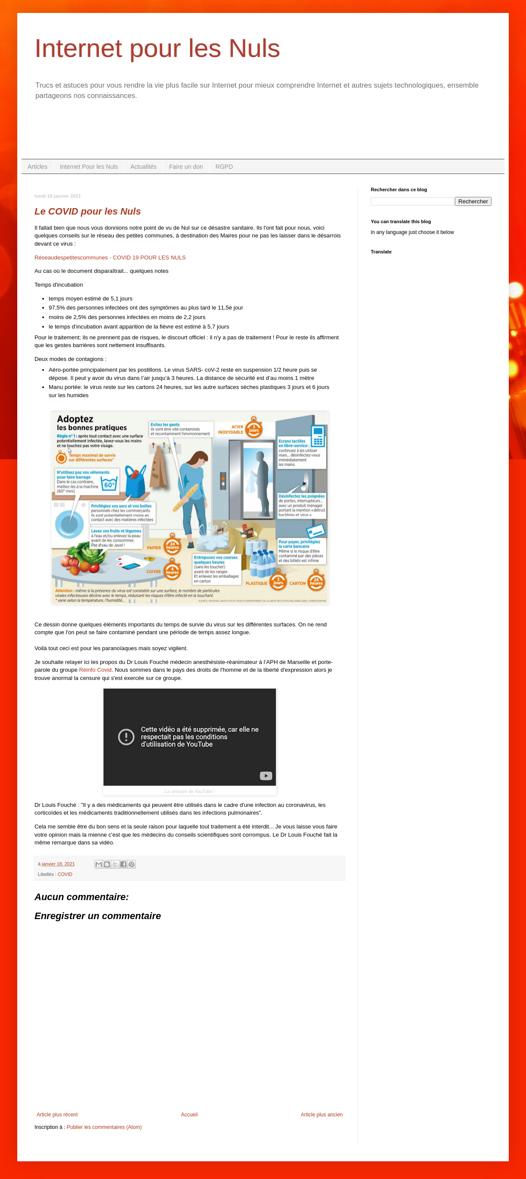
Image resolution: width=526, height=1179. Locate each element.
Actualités (144, 166)
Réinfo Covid (95, 670)
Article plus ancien (322, 1115)
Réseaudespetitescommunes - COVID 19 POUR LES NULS (110, 257)
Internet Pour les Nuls (89, 166)
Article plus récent (57, 1115)
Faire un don (186, 166)
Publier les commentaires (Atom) (104, 1127)
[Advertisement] (263, 135)
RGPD (224, 166)
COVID (65, 874)
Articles (37, 166)
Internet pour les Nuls (157, 48)
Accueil (189, 1115)
